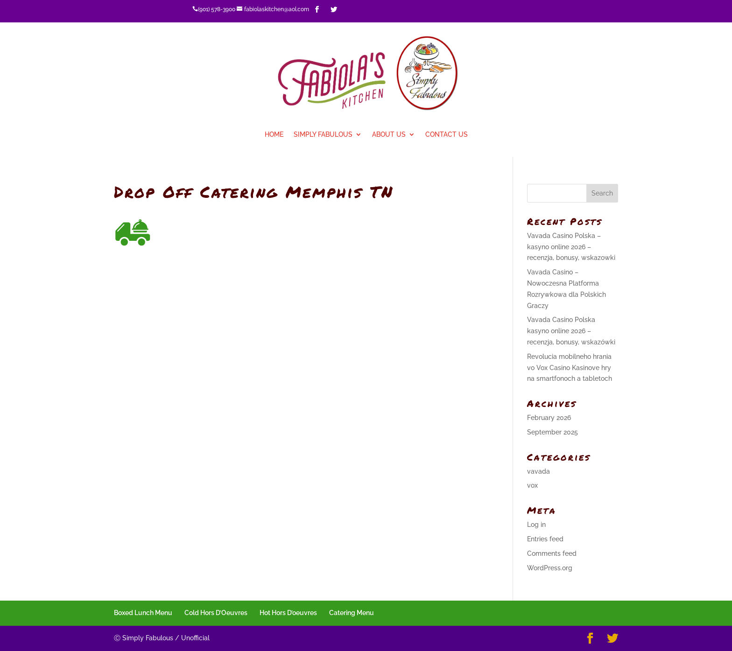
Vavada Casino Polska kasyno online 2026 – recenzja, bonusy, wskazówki (571, 331)
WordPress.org (549, 568)
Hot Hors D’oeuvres (288, 612)
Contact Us (446, 134)
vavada (538, 471)
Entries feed (545, 539)
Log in (536, 524)
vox (532, 485)
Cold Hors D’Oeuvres (215, 612)
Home (274, 134)
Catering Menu (351, 612)
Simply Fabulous (323, 134)
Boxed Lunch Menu (143, 612)
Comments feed (552, 553)
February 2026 (549, 417)
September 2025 (552, 432)
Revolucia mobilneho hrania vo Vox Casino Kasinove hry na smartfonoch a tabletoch (569, 368)
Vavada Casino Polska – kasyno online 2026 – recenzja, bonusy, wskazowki (571, 247)
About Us (389, 134)
